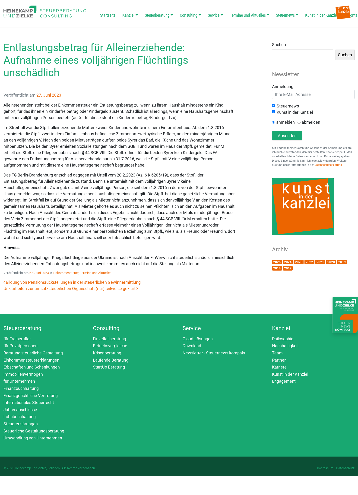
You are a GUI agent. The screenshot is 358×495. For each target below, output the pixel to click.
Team (277, 352)
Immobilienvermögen (23, 374)
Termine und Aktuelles (248, 15)
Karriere (279, 367)
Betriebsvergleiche (110, 345)
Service (213, 15)
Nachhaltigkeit (285, 345)
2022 (309, 262)
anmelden (285, 122)
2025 (277, 262)
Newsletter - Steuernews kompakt (214, 352)
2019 (342, 262)
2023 (298, 262)
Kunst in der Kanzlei (321, 15)
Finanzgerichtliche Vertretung (30, 395)
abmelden (311, 122)
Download (192, 345)
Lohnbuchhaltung (19, 416)
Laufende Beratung (110, 360)
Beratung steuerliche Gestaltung (33, 352)
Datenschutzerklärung (328, 165)
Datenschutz (345, 468)
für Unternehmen (19, 381)
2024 (287, 262)
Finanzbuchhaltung (21, 388)
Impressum (325, 468)
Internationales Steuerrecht (28, 402)
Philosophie (282, 338)
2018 (277, 268)
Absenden (287, 135)
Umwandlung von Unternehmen (32, 437)
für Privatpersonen (20, 345)
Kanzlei (128, 15)
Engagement (284, 381)
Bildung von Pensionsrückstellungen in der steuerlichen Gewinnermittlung (72, 282)
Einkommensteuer (66, 273)
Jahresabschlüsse (20, 409)
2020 (331, 262)
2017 (287, 268)
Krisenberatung (107, 352)
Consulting (188, 15)
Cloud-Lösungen (198, 338)
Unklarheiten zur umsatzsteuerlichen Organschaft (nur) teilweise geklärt (70, 288)
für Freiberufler (17, 338)
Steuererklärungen (20, 423)
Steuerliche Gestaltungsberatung (33, 431)
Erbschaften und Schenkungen (31, 367)
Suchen (279, 44)
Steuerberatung (157, 15)
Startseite (107, 15)
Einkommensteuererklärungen (31, 360)
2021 (320, 262)
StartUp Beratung (109, 367)
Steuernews (285, 15)
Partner (279, 360)
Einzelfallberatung (109, 338)
